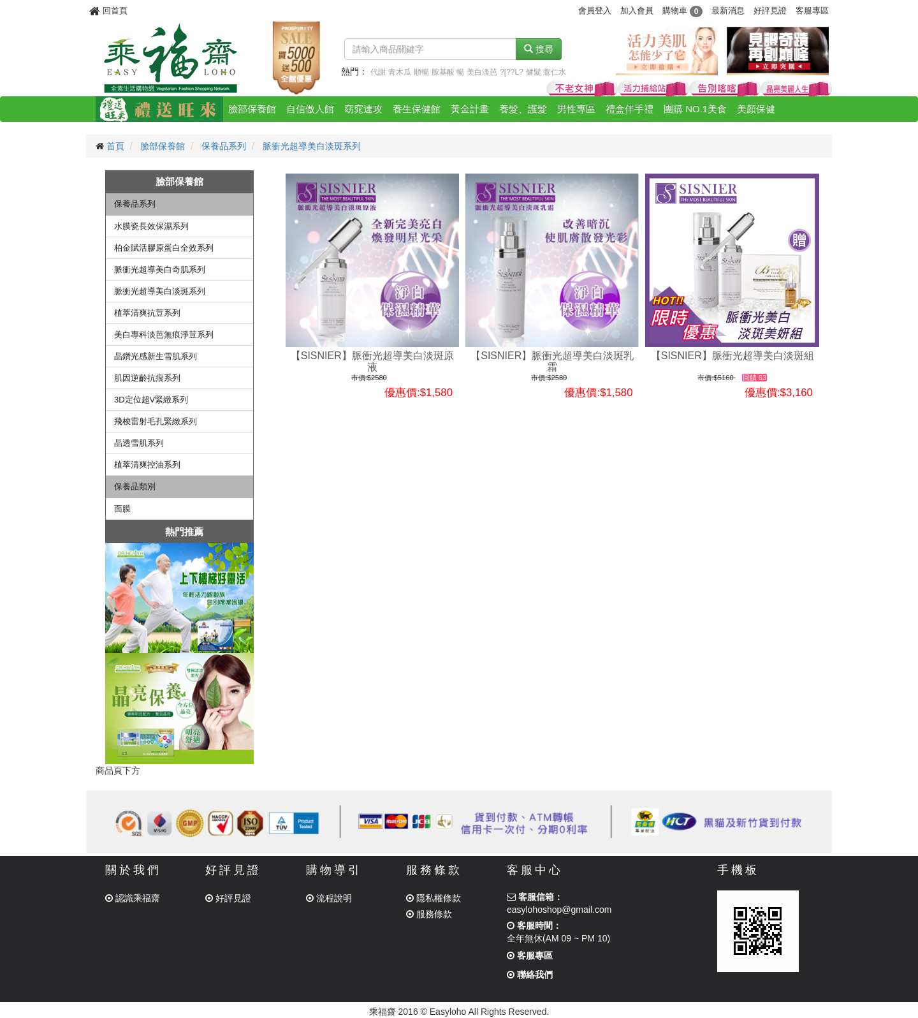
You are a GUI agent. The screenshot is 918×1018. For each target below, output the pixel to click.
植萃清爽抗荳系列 (147, 313)
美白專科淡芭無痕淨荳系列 (164, 334)
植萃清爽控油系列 (147, 464)
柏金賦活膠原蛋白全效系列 (164, 248)
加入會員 (636, 10)
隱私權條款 (433, 898)
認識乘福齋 (132, 898)
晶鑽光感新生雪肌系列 (155, 356)
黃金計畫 (470, 108)
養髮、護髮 (523, 108)
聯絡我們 (530, 975)
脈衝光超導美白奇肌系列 (159, 269)
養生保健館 (417, 108)
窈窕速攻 (363, 108)
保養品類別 (135, 486)
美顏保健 (756, 108)
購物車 (682, 10)
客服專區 (812, 10)
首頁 (115, 146)
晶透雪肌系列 (139, 443)
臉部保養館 (252, 108)
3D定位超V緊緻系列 (151, 399)
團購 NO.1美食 (695, 108)
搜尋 (538, 49)
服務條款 (429, 914)
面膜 (122, 508)
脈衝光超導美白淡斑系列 (312, 146)
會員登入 (594, 10)
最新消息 (728, 10)
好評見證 (770, 10)
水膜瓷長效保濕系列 (151, 226)
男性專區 (576, 108)
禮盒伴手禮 (629, 108)
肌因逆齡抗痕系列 (147, 378)
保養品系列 (223, 146)
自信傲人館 (310, 108)
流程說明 (329, 898)
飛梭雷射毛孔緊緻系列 (155, 421)
